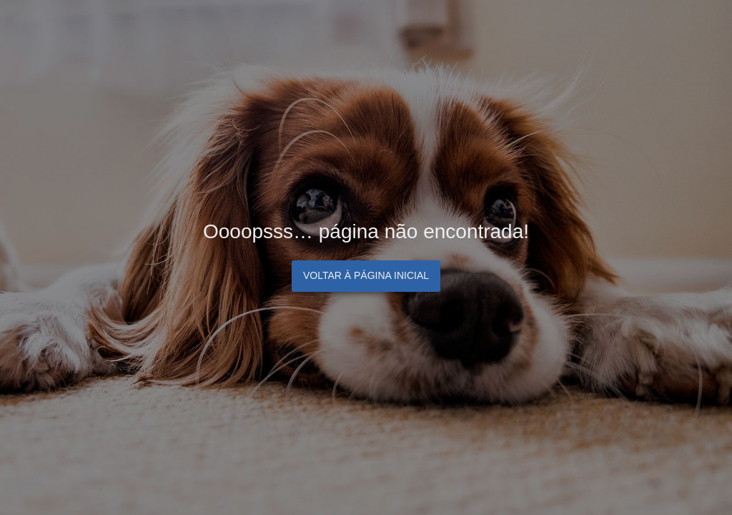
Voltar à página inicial (366, 275)
